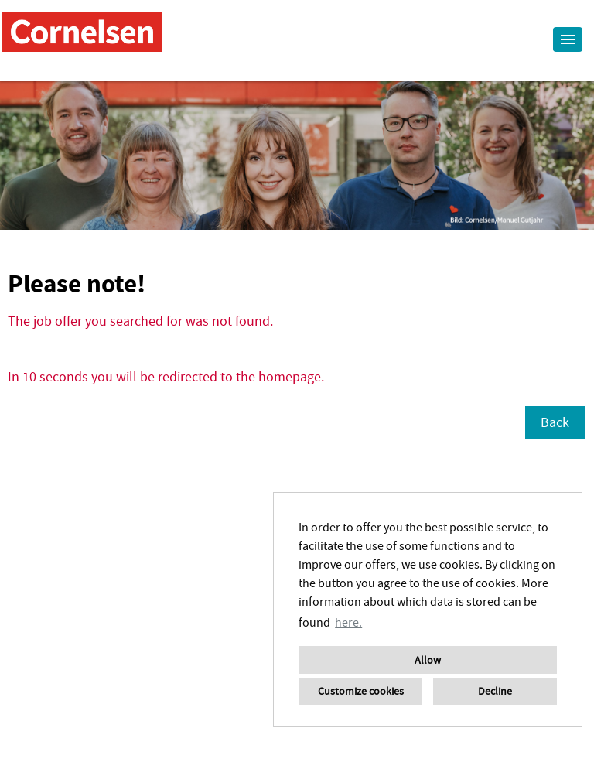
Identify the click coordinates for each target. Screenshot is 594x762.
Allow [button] (428, 660)
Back (555, 422)
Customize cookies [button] (361, 691)
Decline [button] (495, 691)
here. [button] (348, 622)
